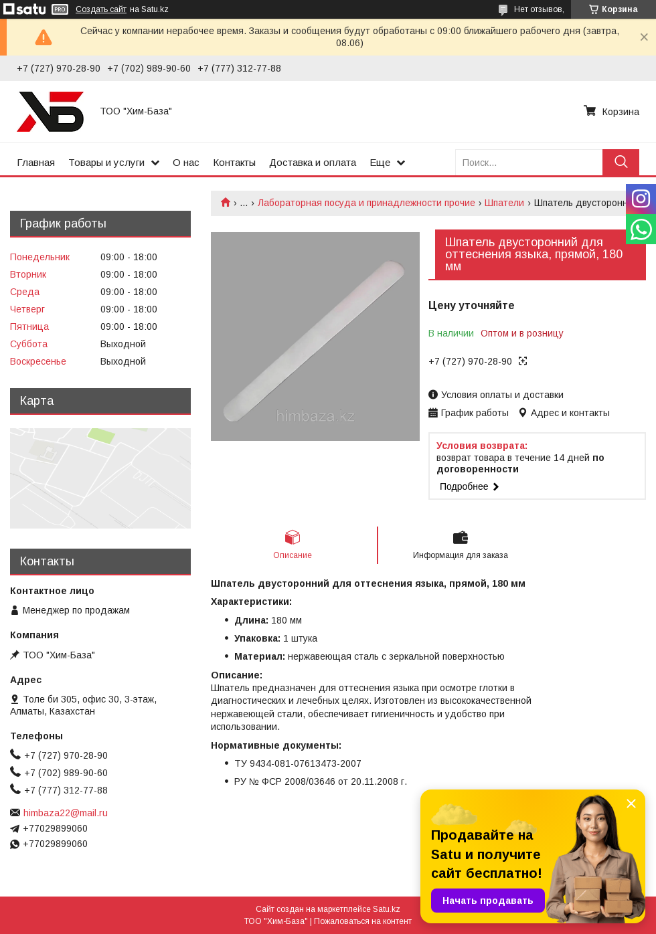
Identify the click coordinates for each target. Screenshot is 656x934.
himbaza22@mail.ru (65, 813)
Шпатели (504, 202)
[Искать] (620, 162)
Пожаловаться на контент (363, 921)
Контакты (234, 162)
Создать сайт (101, 9)
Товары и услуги (106, 162)
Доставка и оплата (312, 162)
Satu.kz (386, 909)
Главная (36, 162)
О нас (186, 162)
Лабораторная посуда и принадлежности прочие (366, 202)
